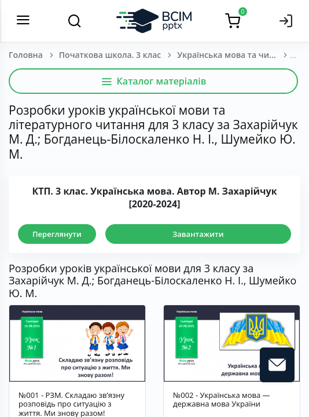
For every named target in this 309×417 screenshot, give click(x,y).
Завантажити (197, 234)
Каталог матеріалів (154, 81)
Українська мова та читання (235, 55)
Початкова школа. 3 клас (110, 55)
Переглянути (57, 234)
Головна (26, 55)
